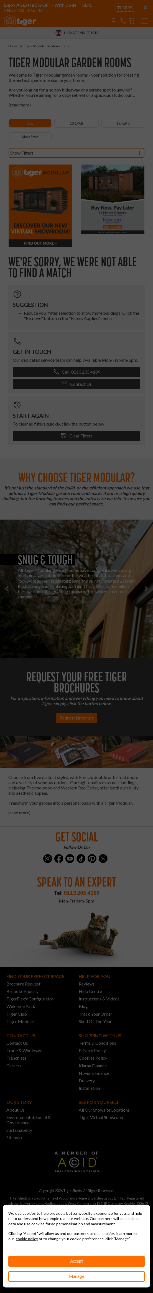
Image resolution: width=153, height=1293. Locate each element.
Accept (76, 1260)
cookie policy (27, 1238)
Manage (76, 1276)
